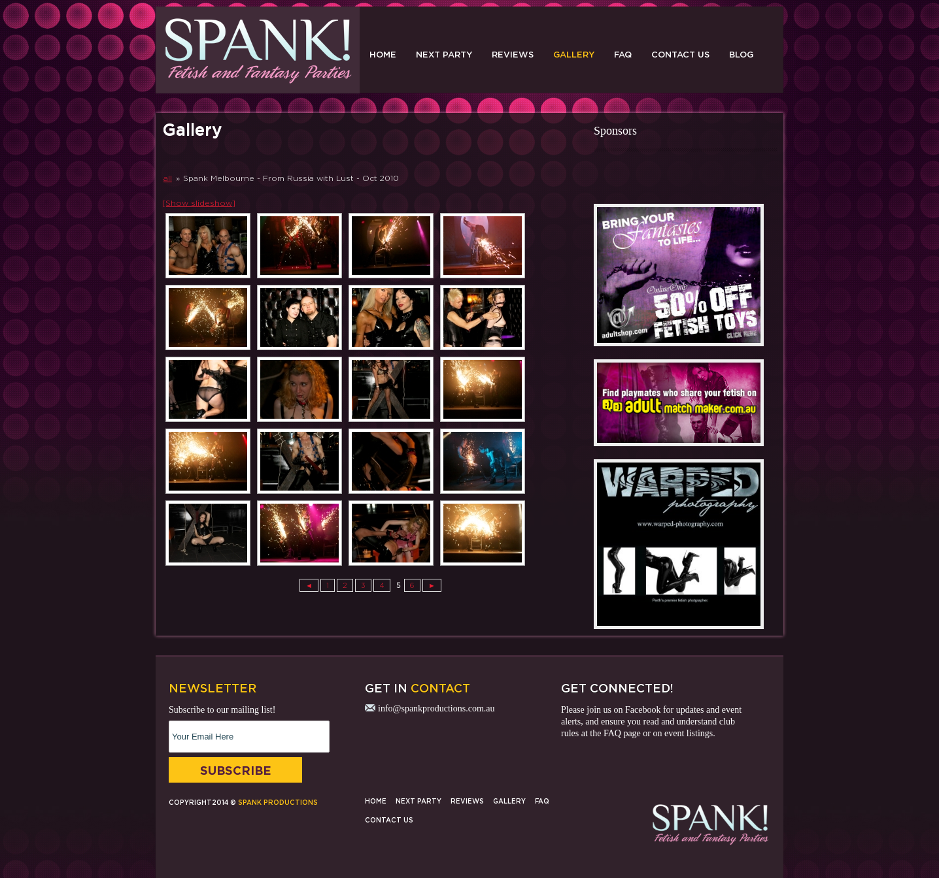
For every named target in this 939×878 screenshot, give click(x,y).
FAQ (623, 54)
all (167, 178)
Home (382, 54)
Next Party (444, 54)
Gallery (573, 54)
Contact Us (680, 54)
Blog (741, 54)
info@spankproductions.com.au (436, 708)
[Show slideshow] (198, 203)
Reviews (513, 54)
